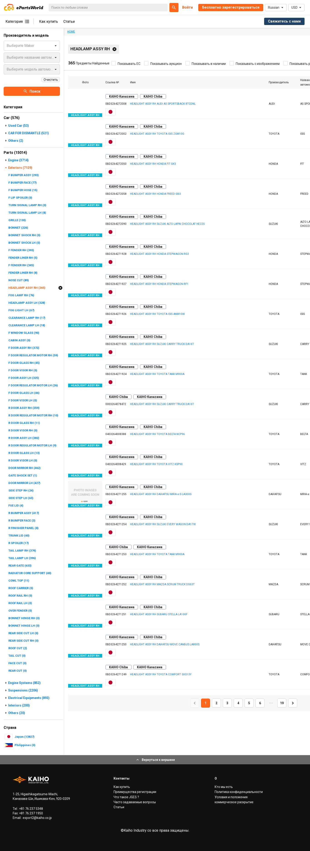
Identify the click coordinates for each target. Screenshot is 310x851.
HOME (71, 31)
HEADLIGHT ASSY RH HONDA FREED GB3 (155, 193)
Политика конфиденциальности (239, 792)
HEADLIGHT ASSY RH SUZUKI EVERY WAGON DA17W (163, 524)
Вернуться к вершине (155, 759)
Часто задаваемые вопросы (135, 802)
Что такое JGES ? (126, 797)
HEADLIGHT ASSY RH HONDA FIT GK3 (153, 163)
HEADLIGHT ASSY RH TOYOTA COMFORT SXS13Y (160, 674)
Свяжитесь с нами (284, 21)
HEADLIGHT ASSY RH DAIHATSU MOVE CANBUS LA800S (164, 644)
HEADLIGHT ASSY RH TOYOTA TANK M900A (157, 374)
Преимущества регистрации (135, 792)
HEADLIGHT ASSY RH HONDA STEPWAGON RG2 (159, 254)
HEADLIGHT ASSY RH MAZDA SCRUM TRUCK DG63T (162, 584)
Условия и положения (231, 797)
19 (282, 703)
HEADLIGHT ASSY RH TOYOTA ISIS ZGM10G (157, 133)
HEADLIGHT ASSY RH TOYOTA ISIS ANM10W (157, 314)
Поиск (31, 91)
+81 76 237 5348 (30, 808)
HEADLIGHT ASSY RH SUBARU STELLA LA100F (158, 614)
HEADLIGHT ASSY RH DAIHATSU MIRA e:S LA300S (160, 494)
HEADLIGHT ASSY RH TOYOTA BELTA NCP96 (157, 434)
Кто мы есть (224, 787)
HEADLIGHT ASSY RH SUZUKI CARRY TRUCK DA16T (162, 344)
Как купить (48, 21)
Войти (187, 7)
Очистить (51, 79)
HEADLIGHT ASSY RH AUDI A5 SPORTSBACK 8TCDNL (163, 103)
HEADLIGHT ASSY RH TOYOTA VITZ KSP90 (156, 464)
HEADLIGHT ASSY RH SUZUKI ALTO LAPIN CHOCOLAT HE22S (167, 223)
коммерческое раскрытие (234, 802)
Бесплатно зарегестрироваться (230, 7)
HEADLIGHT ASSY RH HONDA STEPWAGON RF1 (159, 284)
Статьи (69, 21)
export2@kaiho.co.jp (37, 818)
